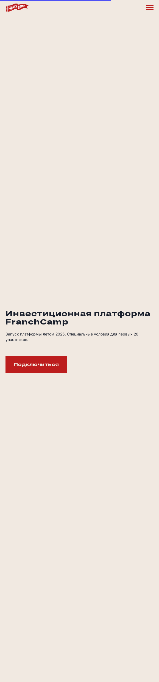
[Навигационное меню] (150, 7)
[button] (36, 364)
